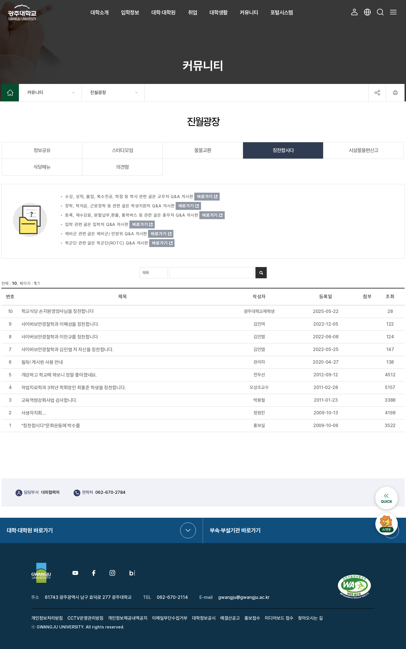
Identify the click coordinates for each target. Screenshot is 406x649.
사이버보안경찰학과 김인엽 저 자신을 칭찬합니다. (67, 349)
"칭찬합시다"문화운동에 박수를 (50, 425)
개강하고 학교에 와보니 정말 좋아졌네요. (59, 375)
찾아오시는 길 (310, 618)
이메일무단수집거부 (169, 618)
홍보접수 (252, 618)
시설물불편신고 (363, 150)
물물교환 (202, 150)
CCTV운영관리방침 (85, 618)
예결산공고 (230, 618)
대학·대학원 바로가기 (30, 530)
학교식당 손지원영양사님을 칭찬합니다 (57, 311)
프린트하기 (395, 92)
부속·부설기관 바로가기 (235, 530)
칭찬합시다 (283, 150)
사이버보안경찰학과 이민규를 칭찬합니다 (59, 337)
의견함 (122, 167)
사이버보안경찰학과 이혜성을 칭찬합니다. (60, 324)
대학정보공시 (204, 618)
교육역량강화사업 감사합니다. (49, 400)
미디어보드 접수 (279, 618)
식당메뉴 (42, 167)
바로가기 (205, 196)
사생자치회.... (33, 413)
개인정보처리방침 (47, 618)
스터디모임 (122, 150)
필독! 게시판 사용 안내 (42, 362)
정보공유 (42, 150)
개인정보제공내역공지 (127, 618)
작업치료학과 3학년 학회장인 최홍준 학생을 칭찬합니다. (73, 387)
